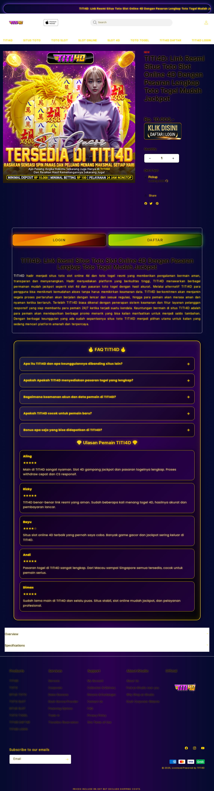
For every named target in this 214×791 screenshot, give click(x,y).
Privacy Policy (96, 715)
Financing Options (60, 708)
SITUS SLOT (17, 708)
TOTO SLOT (17, 701)
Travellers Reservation (63, 722)
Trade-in (54, 715)
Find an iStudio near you (143, 687)
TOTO (13, 687)
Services (54, 680)
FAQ (90, 708)
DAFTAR (155, 240)
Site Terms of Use (99, 722)
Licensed (177, 768)
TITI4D (19, 276)
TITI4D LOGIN (18, 729)
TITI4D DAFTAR (19, 722)
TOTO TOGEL (18, 715)
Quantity (150, 149)
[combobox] (131, 22)
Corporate (55, 687)
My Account (95, 680)
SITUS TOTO (18, 694)
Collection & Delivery (101, 687)
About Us (133, 680)
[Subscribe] (67, 759)
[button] (8, 40)
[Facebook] (146, 204)
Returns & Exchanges (101, 694)
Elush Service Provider (63, 701)
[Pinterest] (158, 204)
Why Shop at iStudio (140, 694)
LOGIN (59, 240)
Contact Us (95, 701)
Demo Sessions (58, 694)
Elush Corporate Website (143, 701)
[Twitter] (152, 204)
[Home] (16, 22)
